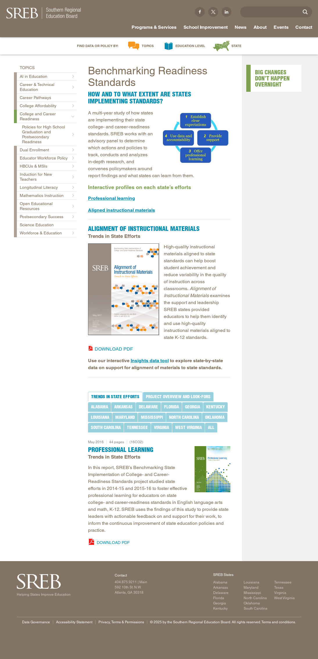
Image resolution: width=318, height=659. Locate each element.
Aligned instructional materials (121, 210)
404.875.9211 (126, 582)
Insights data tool (150, 360)
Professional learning (111, 198)
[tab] (115, 397)
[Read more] (194, 137)
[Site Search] (305, 11)
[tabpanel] (159, 491)
